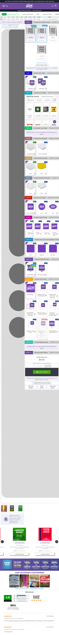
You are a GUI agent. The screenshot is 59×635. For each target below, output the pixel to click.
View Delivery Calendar (37, 588)
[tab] (10, 14)
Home (3, 22)
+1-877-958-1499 (15, 516)
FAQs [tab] (37, 14)
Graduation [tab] (47, 100)
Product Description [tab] (27, 14)
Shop (14, 22)
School (9, 22)
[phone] (7, 6)
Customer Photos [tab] (47, 14)
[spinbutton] (30, 40)
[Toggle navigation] (3, 6)
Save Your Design (31, 386)
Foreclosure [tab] (31, 100)
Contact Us (5, 25)
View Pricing (16, 545)
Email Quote (42, 386)
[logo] (29, 5)
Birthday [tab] (39, 100)
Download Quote (53, 386)
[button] (52, 6)
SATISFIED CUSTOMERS (29, 572)
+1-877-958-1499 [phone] (36, 10)
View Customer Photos (22, 588)
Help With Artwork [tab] (47, 96)
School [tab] (55, 100)
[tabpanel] (42, 112)
